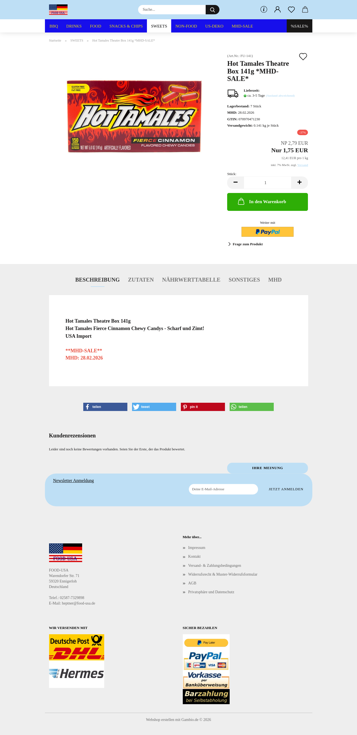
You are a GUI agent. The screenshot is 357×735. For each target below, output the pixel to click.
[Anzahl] (267, 182)
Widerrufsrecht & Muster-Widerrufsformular (222, 574)
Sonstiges (244, 280)
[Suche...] (212, 9)
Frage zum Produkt (248, 244)
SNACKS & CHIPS (126, 26)
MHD (275, 280)
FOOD (95, 26)
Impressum (196, 548)
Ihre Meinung (267, 468)
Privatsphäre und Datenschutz (211, 592)
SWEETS (159, 26)
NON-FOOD (186, 26)
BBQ (54, 26)
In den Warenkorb (261, 201)
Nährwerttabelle (191, 280)
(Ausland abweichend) (280, 95)
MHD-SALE (242, 26)
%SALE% (299, 26)
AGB (192, 583)
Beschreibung (97, 280)
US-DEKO (214, 26)
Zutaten (141, 280)
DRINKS (74, 26)
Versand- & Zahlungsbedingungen (214, 566)
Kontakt (194, 556)
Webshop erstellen (160, 720)
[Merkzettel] (291, 9)
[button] (277, 9)
